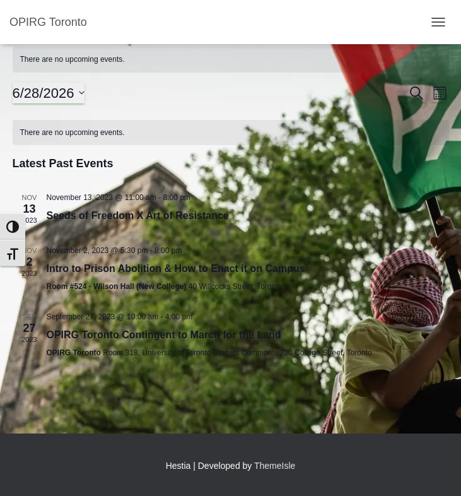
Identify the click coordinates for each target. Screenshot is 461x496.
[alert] (231, 60)
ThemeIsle (274, 466)
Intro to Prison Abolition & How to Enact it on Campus (176, 268)
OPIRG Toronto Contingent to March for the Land (164, 334)
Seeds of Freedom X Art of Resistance (138, 215)
